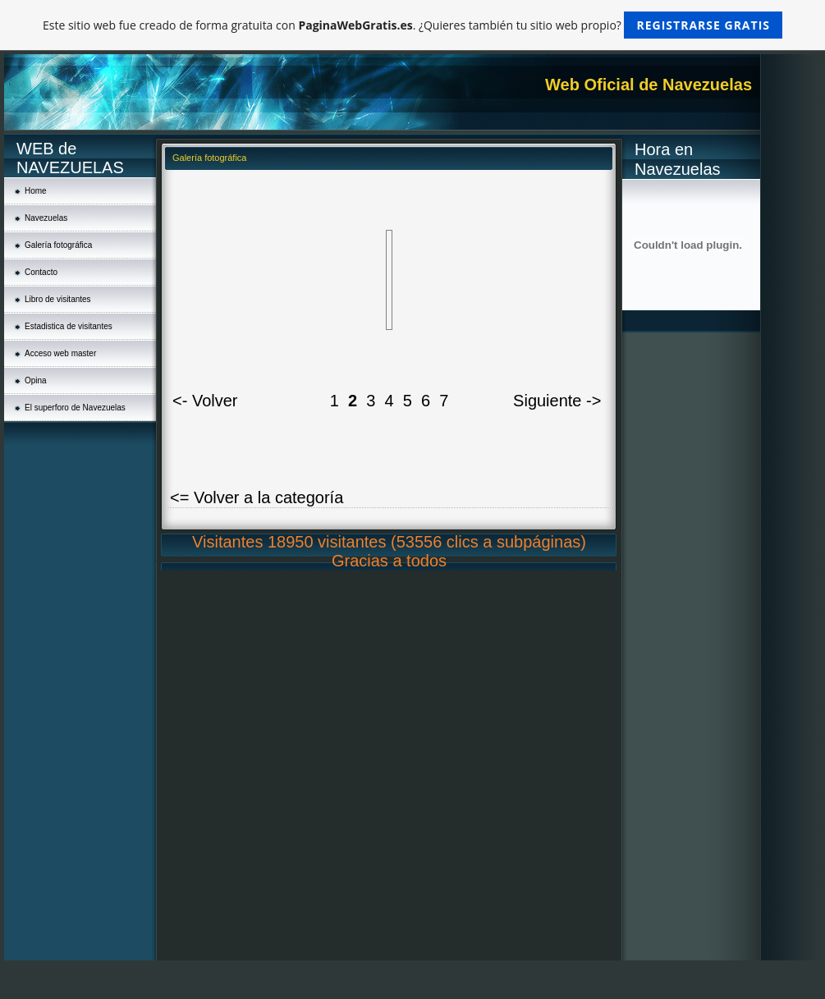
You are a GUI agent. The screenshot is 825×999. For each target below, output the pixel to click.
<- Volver (204, 401)
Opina (36, 380)
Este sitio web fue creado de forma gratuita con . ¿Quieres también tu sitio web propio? (412, 25)
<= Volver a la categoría (256, 497)
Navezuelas (46, 217)
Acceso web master (60, 353)
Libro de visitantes (58, 299)
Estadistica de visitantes (68, 326)
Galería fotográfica (58, 245)
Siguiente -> (557, 401)
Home (36, 190)
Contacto (41, 272)
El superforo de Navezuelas (75, 407)
